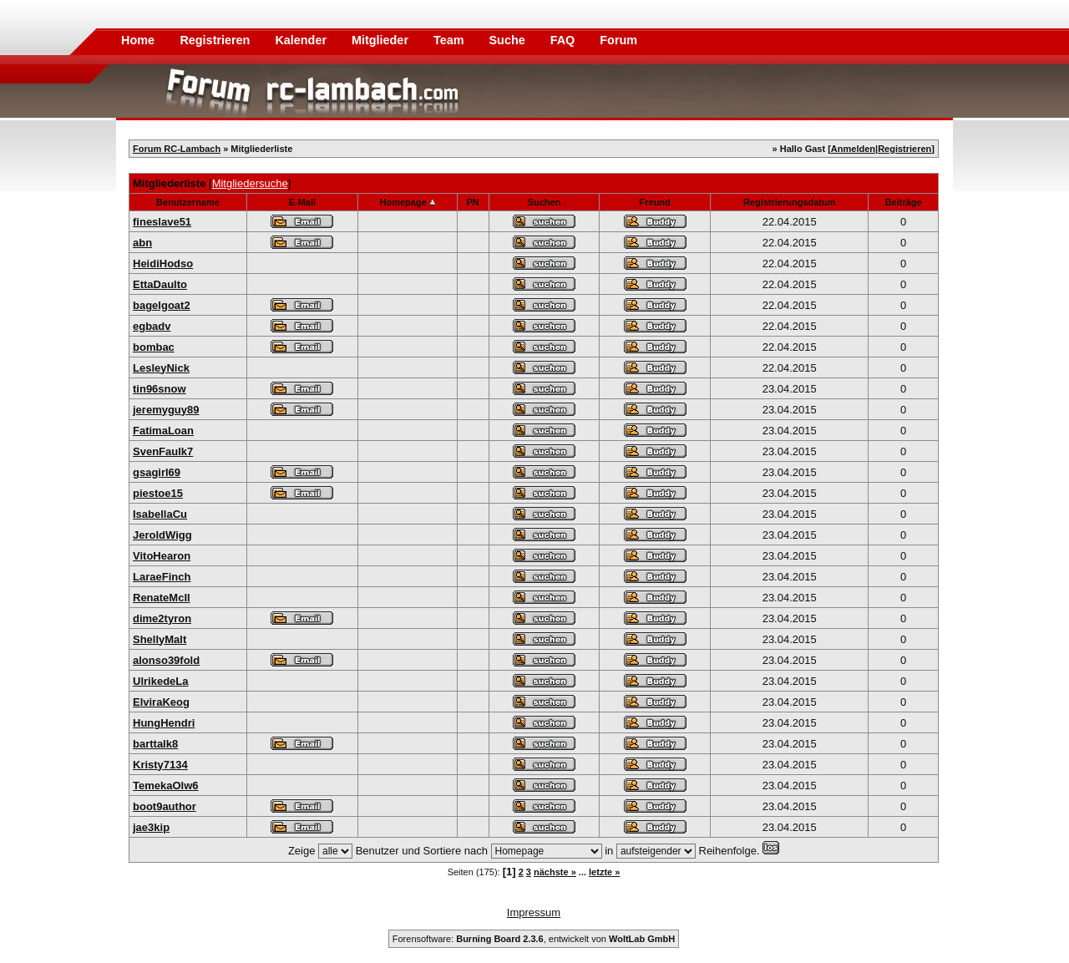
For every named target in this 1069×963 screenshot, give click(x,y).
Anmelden (853, 149)
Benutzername (188, 202)
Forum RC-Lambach (176, 149)
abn (142, 242)
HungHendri (164, 723)
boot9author (164, 806)
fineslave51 (162, 221)
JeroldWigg (162, 535)
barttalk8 (155, 743)
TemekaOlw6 (166, 785)
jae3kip (151, 827)
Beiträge (903, 202)
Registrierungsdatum (789, 202)
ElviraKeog (161, 702)
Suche (509, 40)
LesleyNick (161, 368)
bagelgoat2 (161, 305)
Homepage (403, 202)
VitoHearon (161, 556)
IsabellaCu (160, 514)
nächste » (555, 872)
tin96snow (159, 389)
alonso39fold (166, 660)
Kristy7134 (160, 764)
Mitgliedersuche (250, 183)
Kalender (302, 40)
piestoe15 (158, 493)
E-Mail (302, 202)
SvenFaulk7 (163, 451)
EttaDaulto (160, 284)
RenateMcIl (161, 597)
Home (138, 40)
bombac (154, 347)
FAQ (564, 40)
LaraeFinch (161, 576)
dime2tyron (162, 618)
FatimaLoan (163, 430)
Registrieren (216, 40)
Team (450, 40)
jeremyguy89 (166, 409)
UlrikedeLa (160, 681)
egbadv (152, 326)
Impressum (533, 912)
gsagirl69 (156, 472)
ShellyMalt (159, 639)
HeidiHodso (163, 263)
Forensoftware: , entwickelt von (534, 939)
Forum (618, 40)
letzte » (604, 872)
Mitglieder (382, 40)
